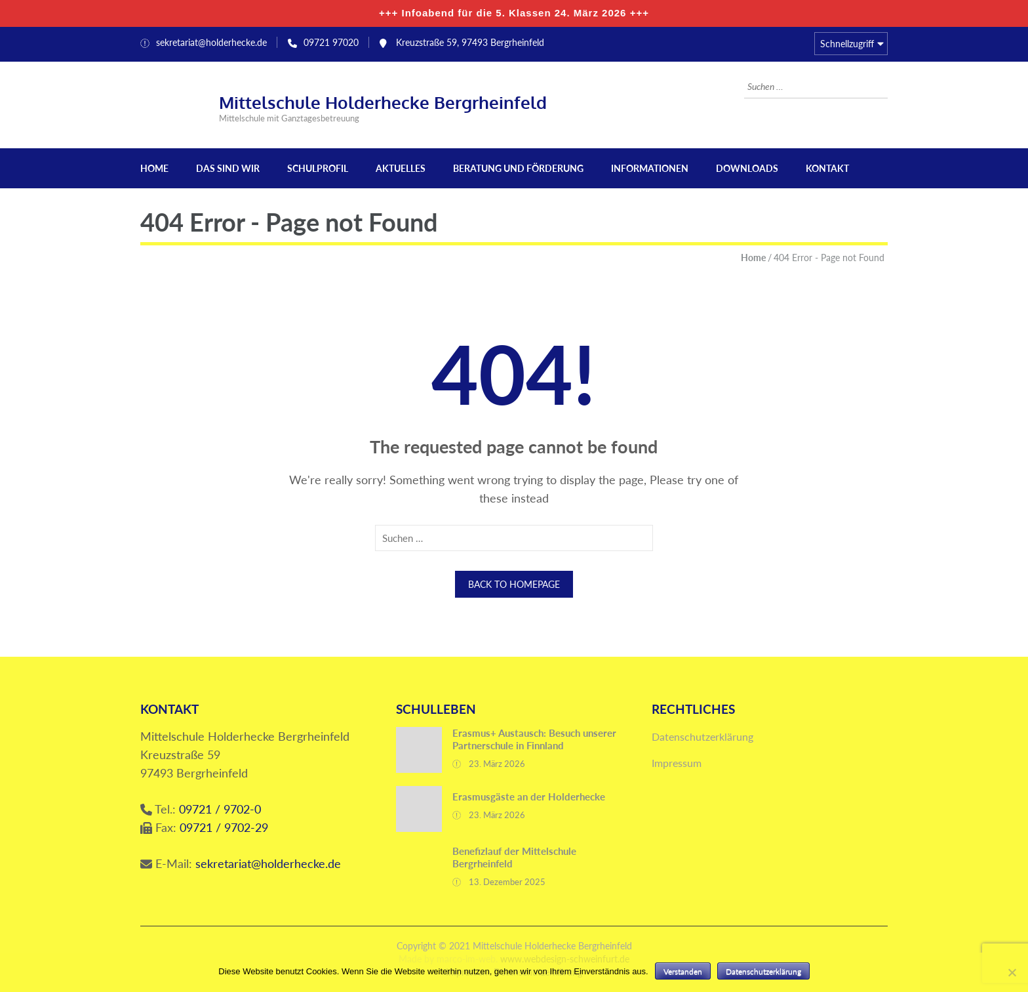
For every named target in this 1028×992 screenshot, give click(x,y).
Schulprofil (317, 168)
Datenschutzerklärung (702, 736)
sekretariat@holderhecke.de (211, 42)
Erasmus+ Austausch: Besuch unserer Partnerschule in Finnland (534, 739)
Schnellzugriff (847, 43)
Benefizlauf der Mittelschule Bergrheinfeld (514, 857)
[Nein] (1011, 972)
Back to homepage (514, 584)
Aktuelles (400, 168)
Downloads (747, 168)
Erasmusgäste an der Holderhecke (528, 796)
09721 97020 (331, 42)
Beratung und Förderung (518, 168)
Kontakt (827, 168)
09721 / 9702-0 (220, 809)
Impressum (677, 762)
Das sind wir (228, 168)
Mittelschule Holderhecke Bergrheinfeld (383, 102)
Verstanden (682, 971)
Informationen (649, 168)
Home (154, 168)
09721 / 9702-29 (224, 827)
